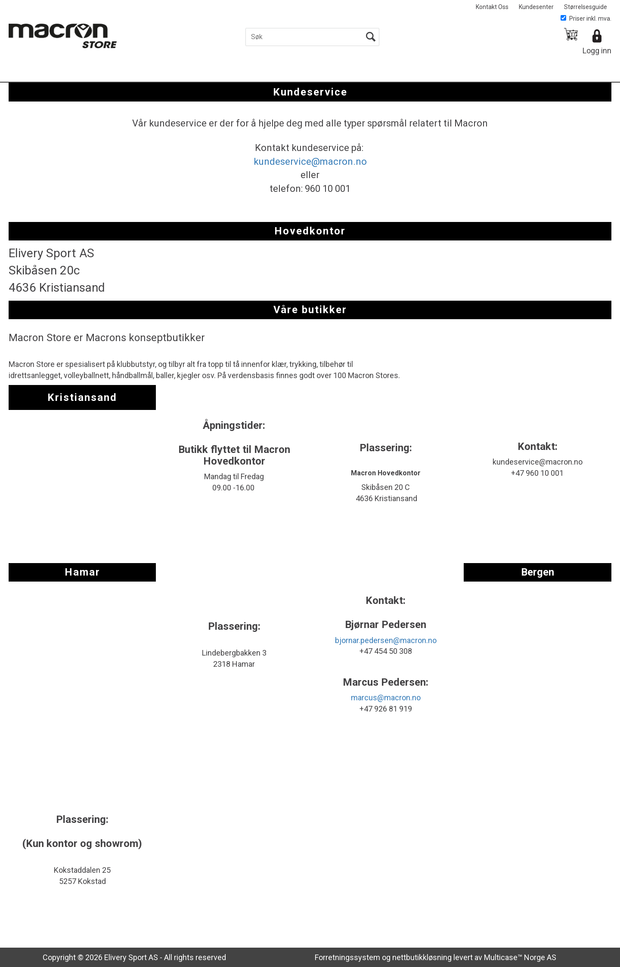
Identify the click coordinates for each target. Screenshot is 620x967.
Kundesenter (536, 6)
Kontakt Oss (492, 6)
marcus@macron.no (386, 697)
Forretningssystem (347, 957)
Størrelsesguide (585, 6)
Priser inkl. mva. (586, 18)
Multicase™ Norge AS (520, 957)
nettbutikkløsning (422, 957)
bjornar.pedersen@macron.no (386, 640)
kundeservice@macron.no (310, 161)
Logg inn (597, 50)
